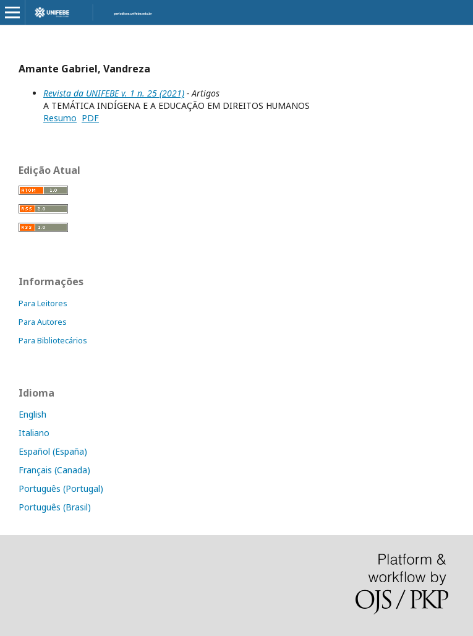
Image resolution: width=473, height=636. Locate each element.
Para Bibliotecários (53, 340)
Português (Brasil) (55, 507)
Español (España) (53, 451)
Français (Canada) (54, 470)
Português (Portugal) (61, 488)
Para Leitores (43, 303)
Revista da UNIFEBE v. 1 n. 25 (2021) (113, 93)
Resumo (60, 118)
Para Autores (43, 321)
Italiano (34, 433)
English (32, 414)
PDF (90, 118)
